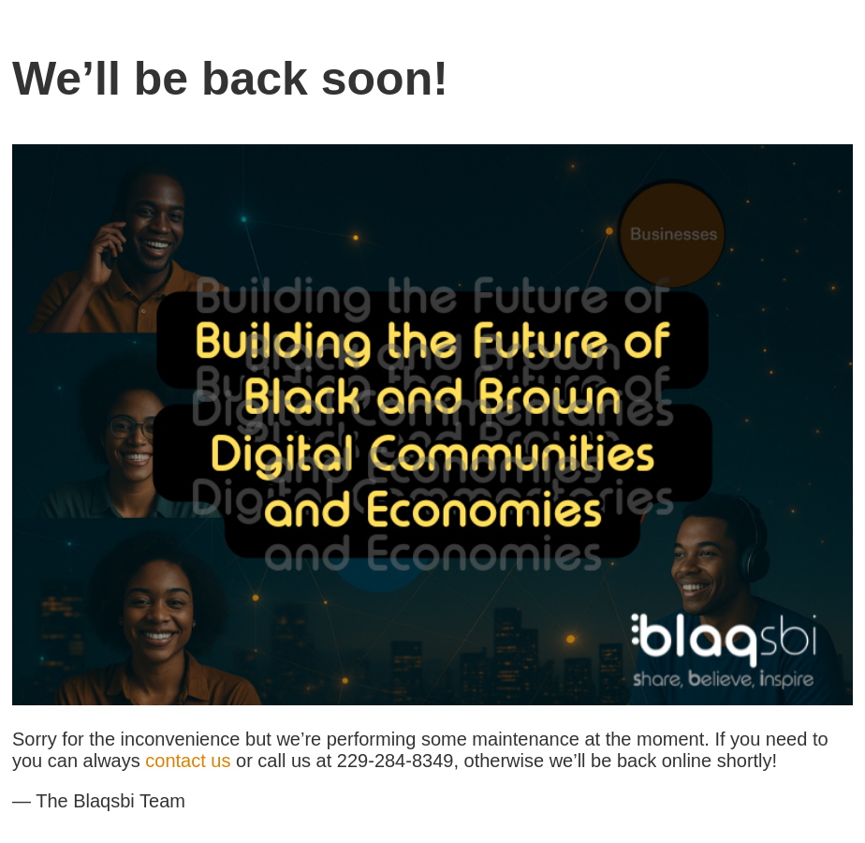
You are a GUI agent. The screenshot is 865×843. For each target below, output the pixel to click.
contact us (187, 760)
